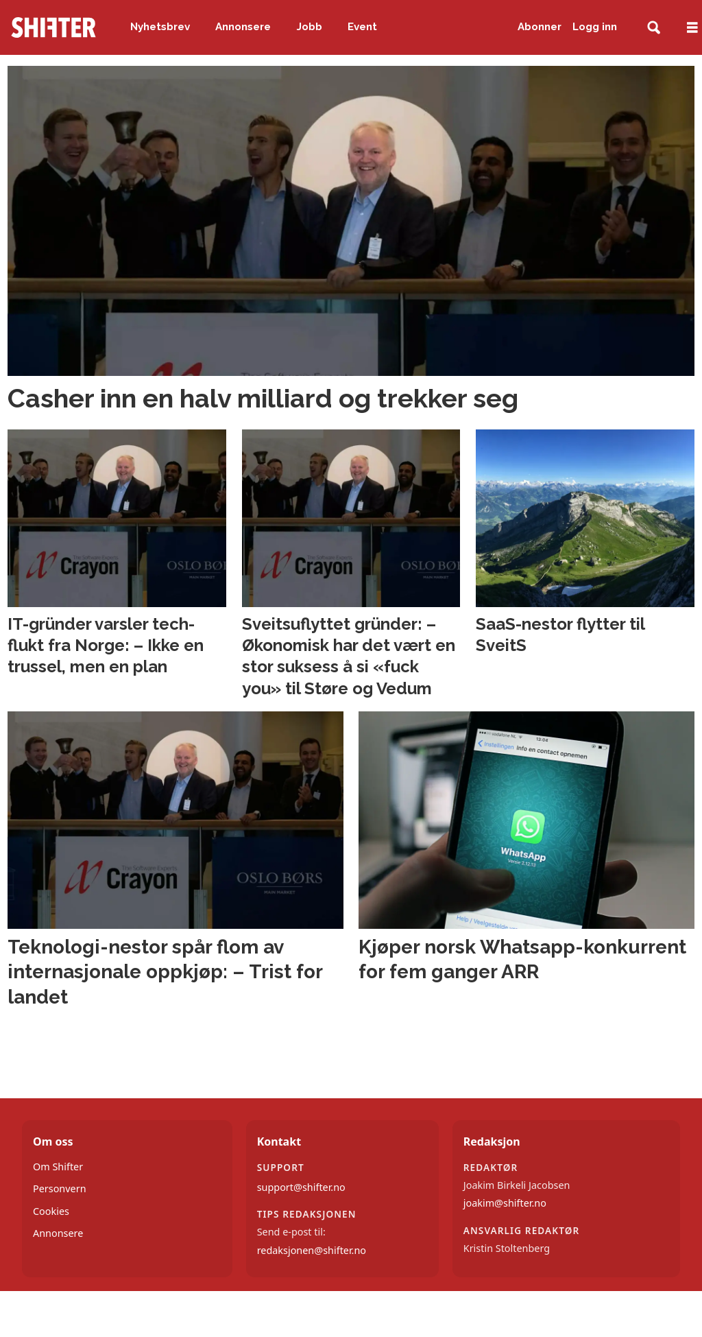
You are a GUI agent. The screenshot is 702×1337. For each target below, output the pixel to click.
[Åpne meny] (692, 27)
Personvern (59, 1188)
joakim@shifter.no (504, 1202)
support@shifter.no (301, 1187)
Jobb (309, 27)
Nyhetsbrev (160, 27)
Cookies (51, 1211)
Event (362, 27)
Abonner (539, 27)
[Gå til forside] (53, 27)
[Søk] (653, 27)
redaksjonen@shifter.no (311, 1250)
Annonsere (243, 27)
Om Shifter (58, 1166)
